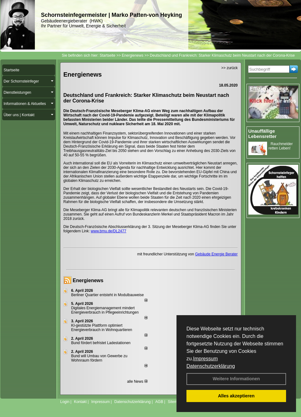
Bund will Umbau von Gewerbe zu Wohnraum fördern (99, 358)
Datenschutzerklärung (210, 366)
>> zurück (229, 68)
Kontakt (80, 402)
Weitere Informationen (236, 378)
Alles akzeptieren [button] (236, 395)
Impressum (205, 358)
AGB (159, 402)
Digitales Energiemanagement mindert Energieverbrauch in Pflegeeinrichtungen (105, 310)
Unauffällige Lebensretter (262, 133)
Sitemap (174, 402)
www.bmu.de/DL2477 (108, 231)
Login (64, 402)
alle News (137, 381)
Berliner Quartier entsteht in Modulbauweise (107, 295)
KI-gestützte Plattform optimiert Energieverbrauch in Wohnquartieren (101, 327)
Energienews (88, 280)
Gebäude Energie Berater (216, 254)
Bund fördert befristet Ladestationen (101, 343)
